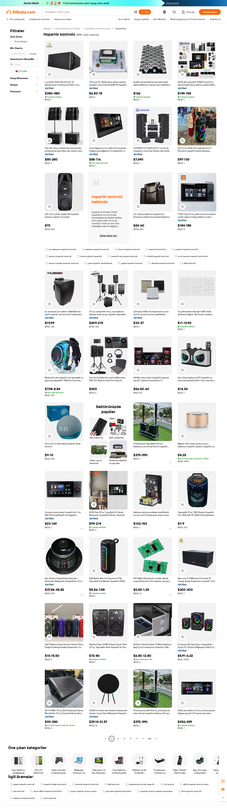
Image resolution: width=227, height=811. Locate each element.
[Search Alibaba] (88, 12)
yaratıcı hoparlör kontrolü (58, 256)
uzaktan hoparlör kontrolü (185, 249)
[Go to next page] (156, 738)
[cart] (174, 12)
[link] (223, 781)
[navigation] (24, 384)
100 (149, 739)
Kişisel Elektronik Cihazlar (67, 28)
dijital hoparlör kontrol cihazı (194, 784)
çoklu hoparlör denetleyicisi (98, 263)
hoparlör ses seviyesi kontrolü (122, 256)
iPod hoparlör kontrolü (189, 791)
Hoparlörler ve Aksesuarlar (98, 28)
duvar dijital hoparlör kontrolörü (46, 791)
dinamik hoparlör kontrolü (161, 263)
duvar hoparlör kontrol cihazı (82, 791)
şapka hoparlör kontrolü (130, 263)
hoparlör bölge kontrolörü (53, 784)
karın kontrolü (48, 798)
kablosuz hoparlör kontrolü (95, 249)
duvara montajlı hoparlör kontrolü (62, 263)
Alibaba (47, 28)
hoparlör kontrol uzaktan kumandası (154, 791)
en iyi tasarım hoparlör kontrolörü (191, 256)
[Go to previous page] (105, 738)
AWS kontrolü (187, 263)
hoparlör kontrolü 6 (156, 249)
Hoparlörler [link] (120, 28)
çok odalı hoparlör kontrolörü (116, 791)
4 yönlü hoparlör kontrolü (156, 256)
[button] (135, 12)
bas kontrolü (17, 791)
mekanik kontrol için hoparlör (139, 784)
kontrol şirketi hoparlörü (89, 256)
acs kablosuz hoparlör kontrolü (61, 249)
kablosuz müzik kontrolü (22, 798)
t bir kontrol (167, 784)
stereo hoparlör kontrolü (127, 249)
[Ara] (145, 12)
